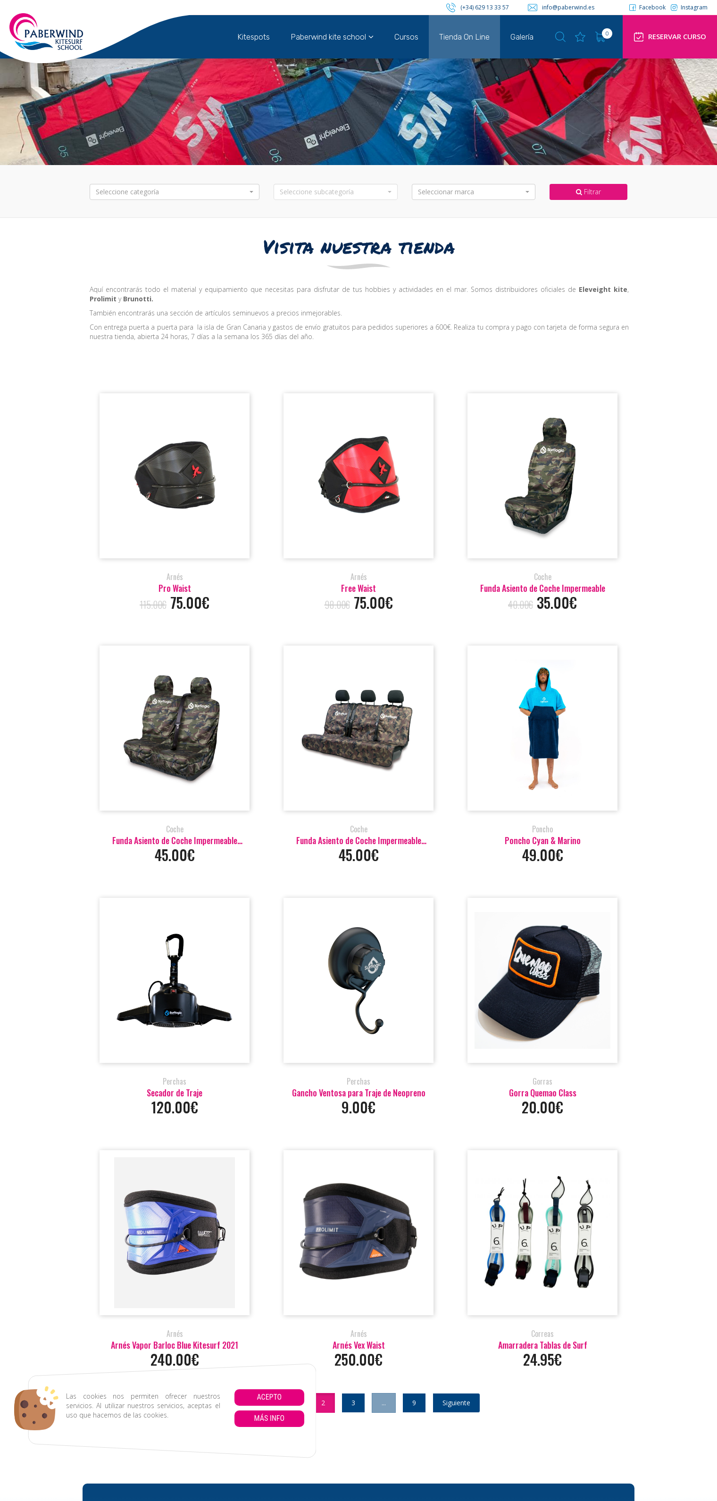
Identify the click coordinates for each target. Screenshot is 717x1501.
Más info (269, 1418)
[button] (174, 192)
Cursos (406, 36)
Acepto (269, 1397)
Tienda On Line (464, 36)
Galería (522, 36)
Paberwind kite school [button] (332, 36)
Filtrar (588, 191)
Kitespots (253, 36)
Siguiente (456, 1402)
